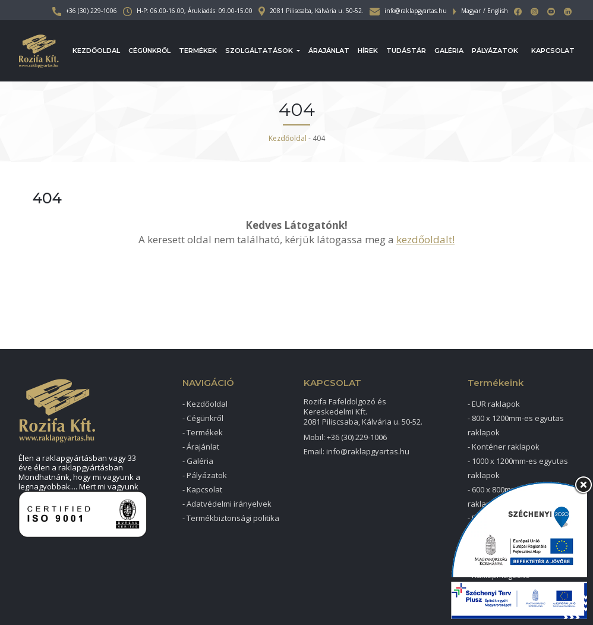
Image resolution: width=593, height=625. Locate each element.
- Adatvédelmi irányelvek (227, 503)
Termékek (198, 50)
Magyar (471, 11)
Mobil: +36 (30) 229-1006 (345, 437)
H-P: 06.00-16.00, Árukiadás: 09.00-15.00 (188, 11)
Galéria (448, 50)
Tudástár (406, 50)
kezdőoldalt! (425, 239)
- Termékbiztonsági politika (230, 518)
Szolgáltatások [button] (260, 50)
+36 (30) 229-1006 (84, 11)
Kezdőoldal (96, 50)
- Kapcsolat (202, 489)
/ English (495, 11)
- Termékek (202, 432)
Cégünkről (149, 50)
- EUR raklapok (494, 403)
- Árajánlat (200, 446)
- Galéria (197, 461)
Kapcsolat (553, 50)
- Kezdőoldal (205, 403)
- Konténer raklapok (504, 446)
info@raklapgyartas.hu (408, 11)
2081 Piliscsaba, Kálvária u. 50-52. (311, 11)
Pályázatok (495, 50)
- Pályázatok (204, 475)
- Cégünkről (202, 418)
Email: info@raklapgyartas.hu (356, 451)
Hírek (368, 50)
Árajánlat (328, 50)
